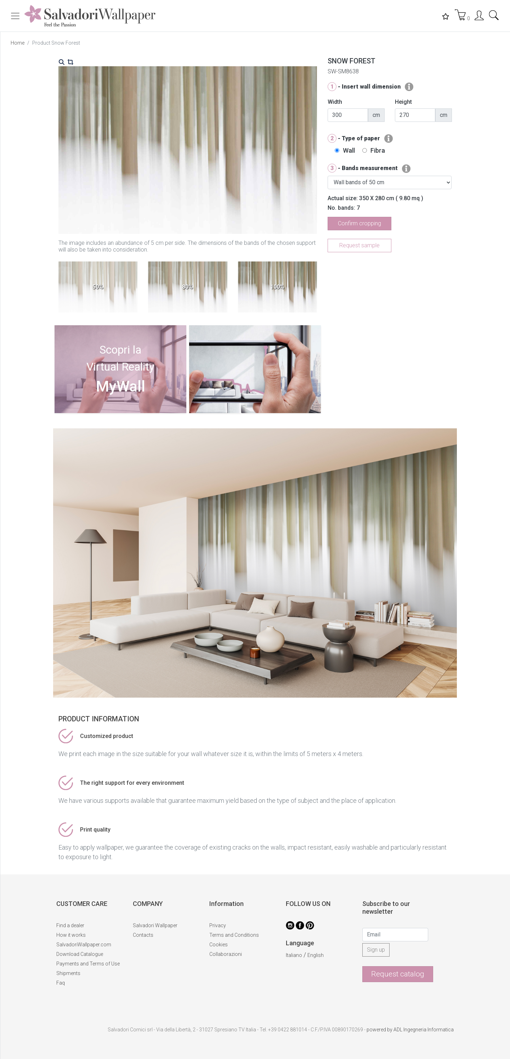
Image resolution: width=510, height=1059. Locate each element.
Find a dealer (70, 925)
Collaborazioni (225, 954)
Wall (349, 150)
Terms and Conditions (234, 935)
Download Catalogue (79, 954)
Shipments (68, 973)
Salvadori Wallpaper (155, 925)
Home (17, 43)
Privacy (217, 925)
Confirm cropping (359, 223)
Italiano (294, 955)
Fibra (377, 150)
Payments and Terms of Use (88, 964)
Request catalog (397, 974)
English (315, 955)
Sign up (376, 949)
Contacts (143, 935)
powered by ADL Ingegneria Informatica (410, 1029)
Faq (60, 983)
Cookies (218, 944)
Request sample (359, 245)
